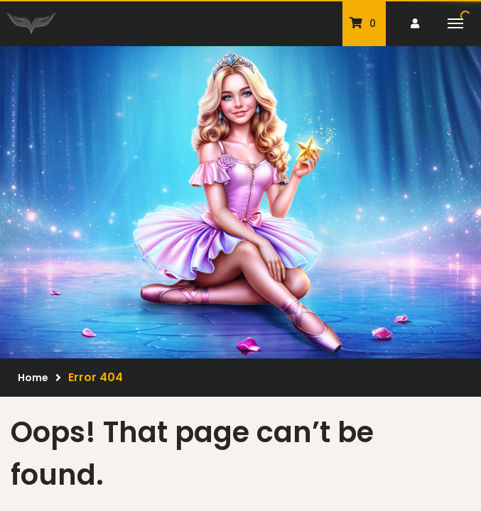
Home (33, 377)
